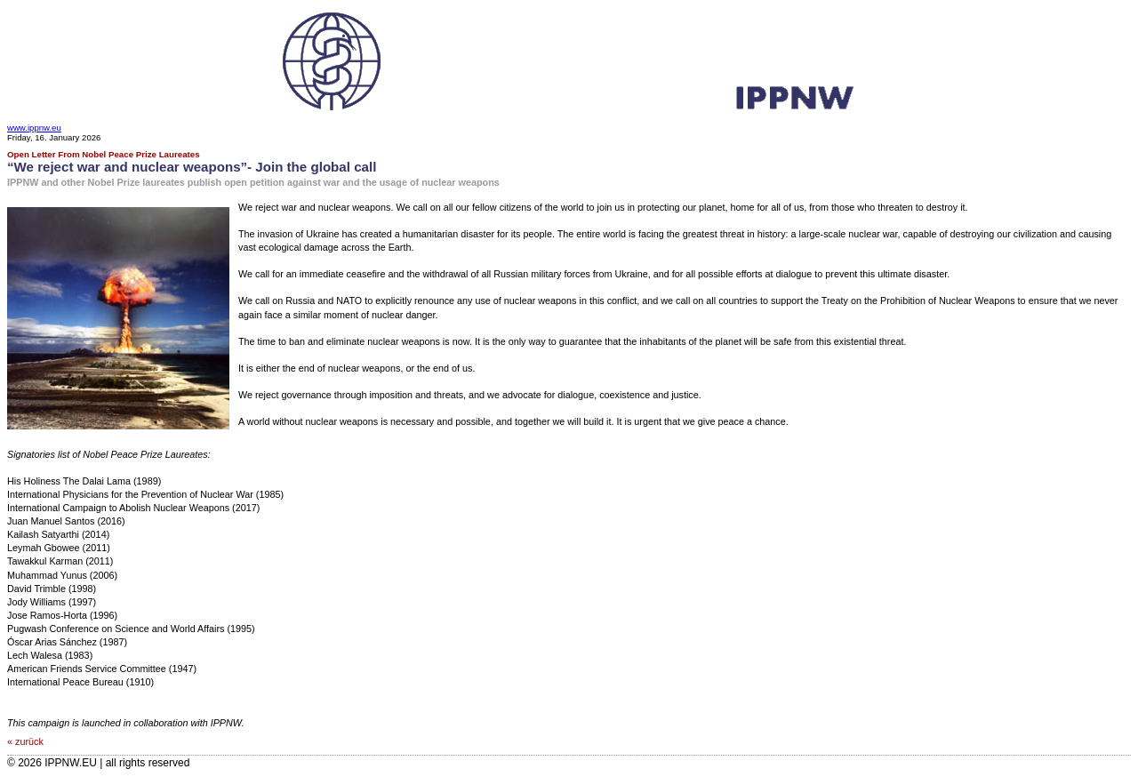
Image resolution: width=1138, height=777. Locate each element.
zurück (29, 741)
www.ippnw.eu (34, 127)
